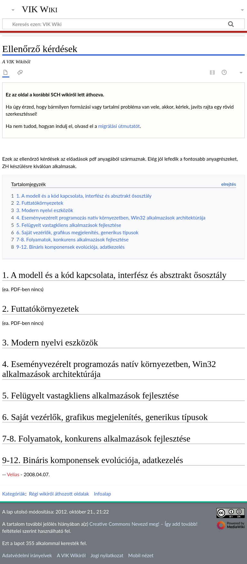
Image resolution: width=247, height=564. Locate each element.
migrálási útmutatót (119, 126)
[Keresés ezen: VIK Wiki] (123, 24)
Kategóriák (13, 494)
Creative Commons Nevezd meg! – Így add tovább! (143, 524)
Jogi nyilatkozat (106, 555)
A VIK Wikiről (71, 555)
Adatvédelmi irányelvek (27, 555)
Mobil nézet (141, 555)
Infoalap (102, 494)
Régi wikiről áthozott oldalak (59, 494)
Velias (13, 474)
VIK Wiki (40, 9)
